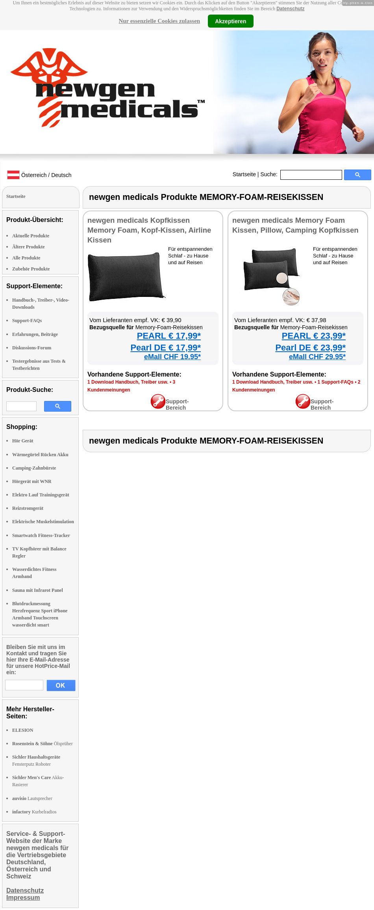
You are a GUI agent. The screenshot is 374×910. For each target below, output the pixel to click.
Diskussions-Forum (31, 348)
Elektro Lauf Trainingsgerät (40, 495)
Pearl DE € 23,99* (310, 347)
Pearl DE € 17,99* (165, 347)
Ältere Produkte (28, 247)
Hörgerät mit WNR (32, 481)
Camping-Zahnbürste (34, 468)
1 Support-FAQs (335, 382)
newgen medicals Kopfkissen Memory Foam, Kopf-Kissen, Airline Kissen (149, 230)
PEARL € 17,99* (169, 336)
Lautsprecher (32, 798)
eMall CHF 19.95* (172, 357)
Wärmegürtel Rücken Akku (40, 454)
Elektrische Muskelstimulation (43, 521)
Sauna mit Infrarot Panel (37, 590)
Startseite (244, 174)
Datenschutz (290, 8)
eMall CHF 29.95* (317, 357)
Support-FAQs (27, 320)
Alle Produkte (26, 258)
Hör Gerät (22, 441)
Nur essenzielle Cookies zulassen (159, 21)
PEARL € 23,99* (314, 336)
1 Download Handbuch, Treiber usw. (127, 382)
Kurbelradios (34, 812)
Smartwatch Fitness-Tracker (41, 535)
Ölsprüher (42, 743)
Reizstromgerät (27, 508)
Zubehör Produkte (31, 269)
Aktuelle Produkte (30, 236)
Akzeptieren (230, 21)
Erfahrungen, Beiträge (35, 334)
